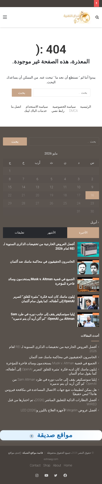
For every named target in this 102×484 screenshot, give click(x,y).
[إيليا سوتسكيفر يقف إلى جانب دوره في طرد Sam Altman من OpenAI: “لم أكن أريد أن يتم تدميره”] (88, 319)
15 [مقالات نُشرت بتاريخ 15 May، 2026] (10, 187)
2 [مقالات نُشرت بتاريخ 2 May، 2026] (92, 179)
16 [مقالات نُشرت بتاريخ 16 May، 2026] (92, 195)
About (57, 465)
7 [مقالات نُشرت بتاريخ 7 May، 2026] (23, 179)
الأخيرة (83, 232)
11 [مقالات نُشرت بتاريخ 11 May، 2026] (65, 187)
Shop (46, 465)
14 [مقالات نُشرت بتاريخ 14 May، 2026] (23, 187)
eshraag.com (51, 459)
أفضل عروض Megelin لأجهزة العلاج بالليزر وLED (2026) (59, 410)
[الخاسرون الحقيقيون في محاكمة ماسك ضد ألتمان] (88, 267)
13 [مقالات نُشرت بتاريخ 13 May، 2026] (37, 187)
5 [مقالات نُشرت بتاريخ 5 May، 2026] (51, 179)
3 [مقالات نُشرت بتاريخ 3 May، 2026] (79, 179)
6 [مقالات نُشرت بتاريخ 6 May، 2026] (37, 179)
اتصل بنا (16, 106)
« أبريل (94, 222)
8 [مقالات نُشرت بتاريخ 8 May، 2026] (10, 179)
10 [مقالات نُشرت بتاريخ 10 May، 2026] (78, 187)
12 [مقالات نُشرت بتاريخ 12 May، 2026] (51, 187)
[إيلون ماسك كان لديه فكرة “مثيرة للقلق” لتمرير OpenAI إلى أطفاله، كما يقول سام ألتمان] (88, 302)
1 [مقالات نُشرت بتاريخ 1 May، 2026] (10, 171)
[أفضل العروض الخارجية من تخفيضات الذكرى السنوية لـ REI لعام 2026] (88, 249)
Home (68, 465)
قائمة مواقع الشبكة (32, 452)
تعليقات (19, 232)
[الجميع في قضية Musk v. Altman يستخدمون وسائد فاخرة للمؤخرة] (88, 284)
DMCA (73, 111)
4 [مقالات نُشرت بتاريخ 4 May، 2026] (65, 179)
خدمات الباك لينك (35, 111)
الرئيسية (85, 106)
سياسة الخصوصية (64, 106)
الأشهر (52, 232)
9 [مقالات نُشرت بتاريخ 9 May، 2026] (92, 187)
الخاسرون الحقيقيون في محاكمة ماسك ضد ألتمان (42, 261)
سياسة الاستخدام (37, 106)
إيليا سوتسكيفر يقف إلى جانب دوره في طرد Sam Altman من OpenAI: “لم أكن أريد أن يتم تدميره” (54, 381)
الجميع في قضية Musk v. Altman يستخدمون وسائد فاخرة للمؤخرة (51, 363)
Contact (35, 465)
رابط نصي (57, 111)
